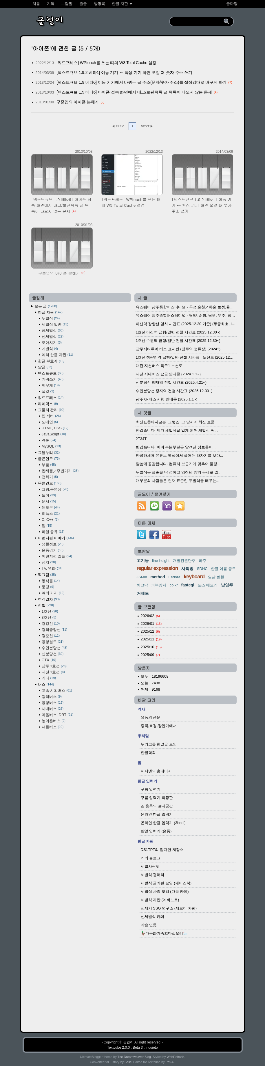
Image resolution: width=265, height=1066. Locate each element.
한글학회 (148, 752)
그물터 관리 (51, 410)
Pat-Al (170, 1062)
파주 (202, 560)
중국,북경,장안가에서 (159, 726)
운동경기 (53, 550)
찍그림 (47, 575)
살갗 (48, 391)
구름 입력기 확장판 (157, 797)
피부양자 (158, 585)
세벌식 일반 (55, 324)
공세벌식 (53, 330)
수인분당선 (54, 648)
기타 (49, 678)
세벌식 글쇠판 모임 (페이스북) (166, 883)
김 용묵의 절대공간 (157, 806)
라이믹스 (48, 404)
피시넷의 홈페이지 (156, 771)
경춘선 (51, 635)
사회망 (187, 568)
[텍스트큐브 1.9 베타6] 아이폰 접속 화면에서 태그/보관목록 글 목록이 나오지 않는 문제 (134, 92)
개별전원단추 (184, 560)
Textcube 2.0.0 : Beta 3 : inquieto (132, 1048)
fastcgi (187, 585)
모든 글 (45, 306)
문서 (49, 501)
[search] (197, 21)
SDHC (202, 568)
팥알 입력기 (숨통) (156, 831)
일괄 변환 (216, 577)
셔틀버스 (53, 727)
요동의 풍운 (151, 717)
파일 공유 (53, 532)
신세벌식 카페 (153, 916)
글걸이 (128, 1042)
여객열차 (49, 599)
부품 (49, 465)
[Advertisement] (132, 981)
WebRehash (175, 1056)
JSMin (142, 577)
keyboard (194, 576)
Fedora (174, 577)
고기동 (143, 560)
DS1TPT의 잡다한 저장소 (162, 849)
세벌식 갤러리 (153, 875)
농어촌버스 (53, 721)
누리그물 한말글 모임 (159, 744)
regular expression (157, 568)
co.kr (174, 585)
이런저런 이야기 (56, 538)
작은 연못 (149, 925)
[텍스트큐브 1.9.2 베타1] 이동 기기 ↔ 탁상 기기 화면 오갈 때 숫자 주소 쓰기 (124, 72)
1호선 (50, 611)
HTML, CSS (55, 428)
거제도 (143, 593)
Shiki (128, 1062)
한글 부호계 (51, 361)
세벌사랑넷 (150, 866)
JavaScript (54, 434)
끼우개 (51, 385)
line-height (160, 560)
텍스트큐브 (51, 373)
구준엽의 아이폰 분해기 (77, 102)
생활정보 (53, 544)
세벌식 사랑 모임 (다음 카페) (165, 891)
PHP (49, 440)
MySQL (51, 446)
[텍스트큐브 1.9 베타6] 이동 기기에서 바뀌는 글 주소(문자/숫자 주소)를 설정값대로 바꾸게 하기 (141, 82)
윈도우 (51, 507)
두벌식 (51, 318)
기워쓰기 (53, 379)
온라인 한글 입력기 (157, 814)
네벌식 (50, 348)
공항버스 (53, 702)
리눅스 (51, 513)
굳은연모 (49, 458)
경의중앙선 (54, 629)
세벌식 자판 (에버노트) (160, 900)
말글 (45, 367)
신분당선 (53, 654)
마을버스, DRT (57, 715)
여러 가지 (53, 593)
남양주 (227, 585)
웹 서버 (51, 416)
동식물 (51, 581)
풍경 (48, 587)
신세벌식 (53, 336)
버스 (46, 684)
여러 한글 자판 (57, 355)
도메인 (50, 422)
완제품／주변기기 (60, 471)
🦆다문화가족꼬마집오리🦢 (164, 933)
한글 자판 (50, 312)
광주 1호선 (54, 666)
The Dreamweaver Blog (134, 1056)
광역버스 (52, 696)
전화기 (50, 477)
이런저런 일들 (57, 556)
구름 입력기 (151, 789)
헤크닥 (142, 585)
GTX (49, 660)
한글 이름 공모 (223, 568)
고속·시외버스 (57, 690)
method (157, 577)
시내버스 (53, 709)
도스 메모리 (208, 585)
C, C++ (50, 519)
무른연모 (50, 483)
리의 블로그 (151, 858)
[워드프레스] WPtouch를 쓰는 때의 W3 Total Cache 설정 (106, 62)
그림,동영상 (55, 489)
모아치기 (52, 342)
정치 (49, 562)
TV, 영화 (52, 568)
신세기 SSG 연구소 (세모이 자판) (169, 908)
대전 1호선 (53, 672)
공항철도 (53, 642)
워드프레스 (51, 398)
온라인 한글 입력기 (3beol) (163, 823)
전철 (46, 605)
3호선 (49, 617)
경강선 (51, 623)
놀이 (49, 495)
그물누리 (49, 452)
